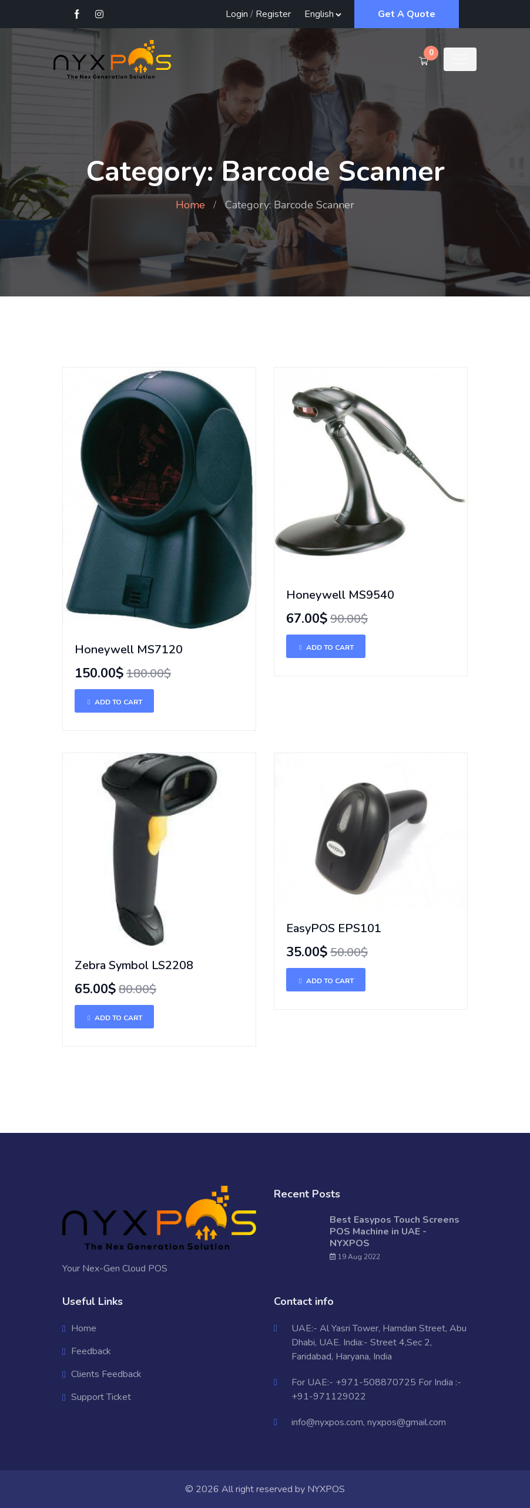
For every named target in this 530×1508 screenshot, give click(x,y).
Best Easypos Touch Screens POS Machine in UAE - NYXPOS (394, 1231)
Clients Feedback (106, 1374)
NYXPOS (326, 1489)
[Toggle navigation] (460, 59)
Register (273, 14)
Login (237, 14)
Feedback (91, 1351)
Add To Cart (114, 702)
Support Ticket (101, 1397)
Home (190, 205)
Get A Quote (406, 14)
